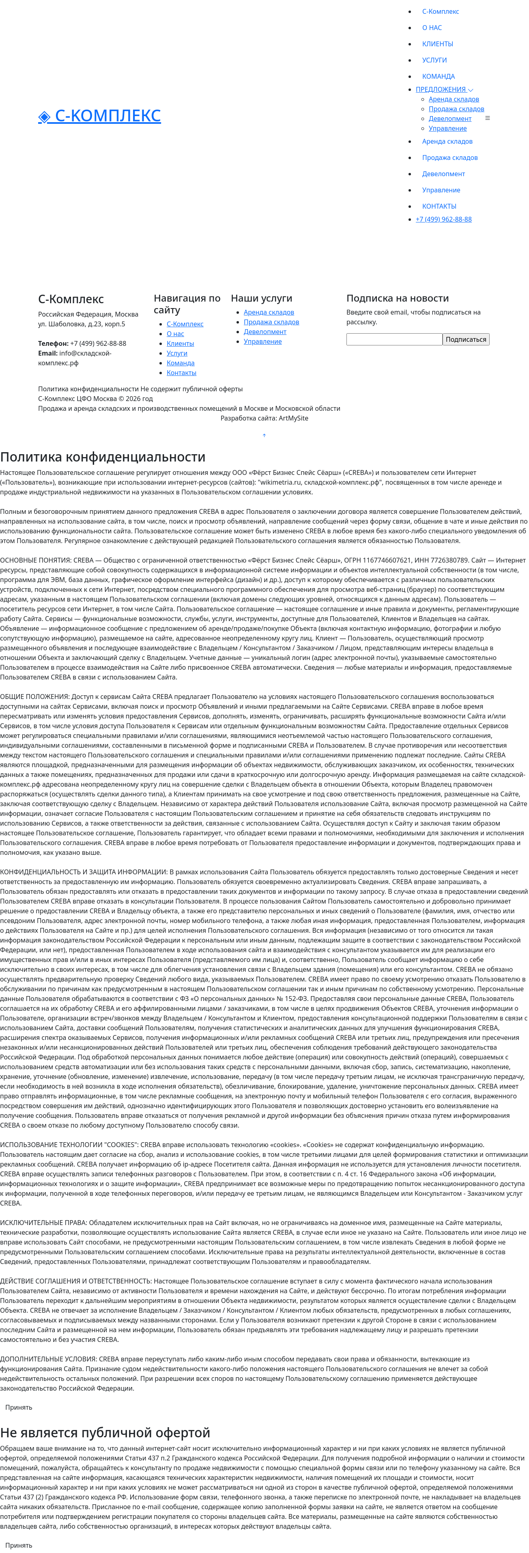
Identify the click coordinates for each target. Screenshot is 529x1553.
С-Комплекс (440, 11)
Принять (18, 1407)
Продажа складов (456, 108)
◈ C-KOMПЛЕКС (99, 115)
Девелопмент (450, 118)
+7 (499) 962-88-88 (444, 219)
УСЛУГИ (434, 60)
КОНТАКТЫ (439, 206)
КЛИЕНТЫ (438, 43)
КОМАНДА (438, 76)
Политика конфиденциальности (88, 388)
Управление (448, 128)
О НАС (432, 27)
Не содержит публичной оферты (191, 388)
